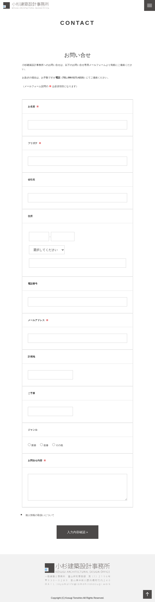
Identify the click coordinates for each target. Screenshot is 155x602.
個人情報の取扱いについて (39, 515)
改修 (44, 444)
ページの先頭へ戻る (147, 594)
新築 (32, 444)
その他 (57, 444)
